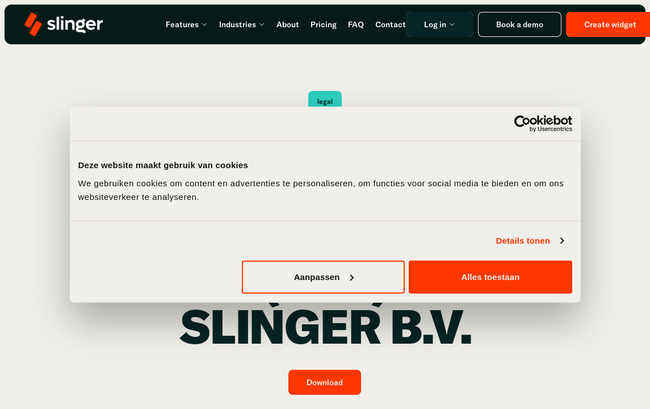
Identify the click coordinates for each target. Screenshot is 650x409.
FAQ (356, 24)
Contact (390, 24)
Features (187, 24)
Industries (242, 24)
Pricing (324, 24)
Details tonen (523, 240)
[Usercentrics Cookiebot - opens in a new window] (522, 123)
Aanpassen (324, 276)
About (287, 24)
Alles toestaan (490, 276)
